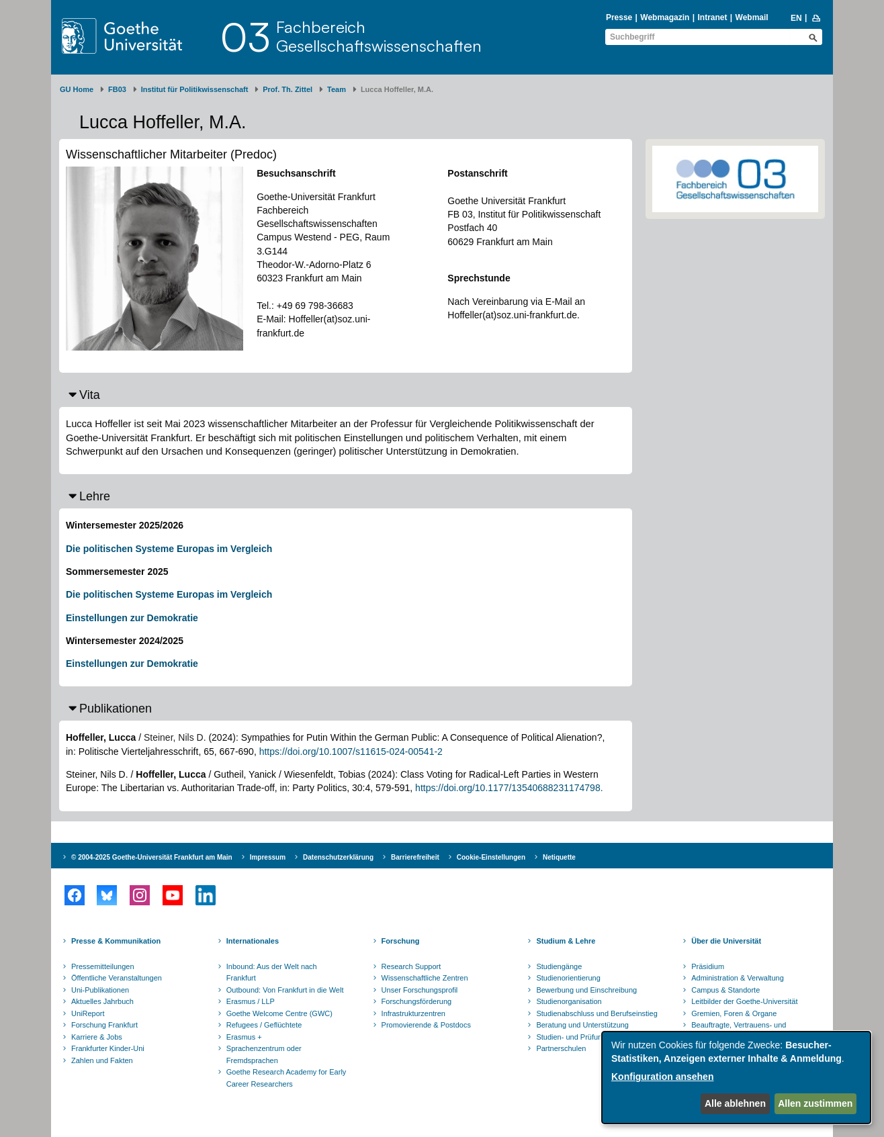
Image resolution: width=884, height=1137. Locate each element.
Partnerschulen (561, 1048)
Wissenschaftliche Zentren (425, 978)
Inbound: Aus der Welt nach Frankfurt (271, 972)
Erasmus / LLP (250, 1001)
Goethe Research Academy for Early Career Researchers (286, 1078)
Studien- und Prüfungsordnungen (590, 1037)
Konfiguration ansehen (662, 1076)
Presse (619, 17)
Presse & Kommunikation (116, 941)
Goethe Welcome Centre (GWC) (279, 1013)
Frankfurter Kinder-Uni (107, 1048)
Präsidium (707, 966)
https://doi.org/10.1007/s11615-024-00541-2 (351, 751)
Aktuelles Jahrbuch (102, 1001)
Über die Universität (726, 941)
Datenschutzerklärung (338, 857)
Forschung (401, 941)
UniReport (88, 1013)
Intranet (712, 17)
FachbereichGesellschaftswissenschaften (379, 36)
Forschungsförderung (417, 1001)
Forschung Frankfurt (104, 1025)
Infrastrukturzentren (413, 1013)
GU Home (76, 89)
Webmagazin (664, 17)
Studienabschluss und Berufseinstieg (596, 1013)
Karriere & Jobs (96, 1037)
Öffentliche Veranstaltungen (116, 978)
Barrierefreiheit (415, 857)
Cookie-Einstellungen (491, 857)
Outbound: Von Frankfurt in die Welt (285, 990)
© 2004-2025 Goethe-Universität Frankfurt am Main (151, 857)
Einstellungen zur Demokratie (132, 617)
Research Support (411, 966)
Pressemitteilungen (102, 966)
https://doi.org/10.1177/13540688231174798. (509, 787)
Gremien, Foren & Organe (734, 1013)
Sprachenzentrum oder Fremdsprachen (264, 1054)
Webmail (752, 17)
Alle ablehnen (735, 1103)
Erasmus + (244, 1037)
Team (336, 89)
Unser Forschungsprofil (420, 990)
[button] (345, 395)
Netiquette (559, 857)
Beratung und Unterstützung (582, 1025)
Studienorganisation (568, 1001)
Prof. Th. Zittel (287, 89)
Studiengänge (559, 966)
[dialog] (736, 1078)
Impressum (267, 857)
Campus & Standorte (725, 990)
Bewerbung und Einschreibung (586, 990)
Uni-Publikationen (100, 990)
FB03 (117, 89)
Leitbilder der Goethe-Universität (744, 1001)
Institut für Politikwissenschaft (195, 89)
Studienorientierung (568, 978)
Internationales (252, 941)
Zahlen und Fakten (102, 1060)
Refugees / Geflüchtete (264, 1025)
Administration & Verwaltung (737, 978)
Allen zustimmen (815, 1103)
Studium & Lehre (565, 941)
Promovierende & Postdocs (426, 1025)
